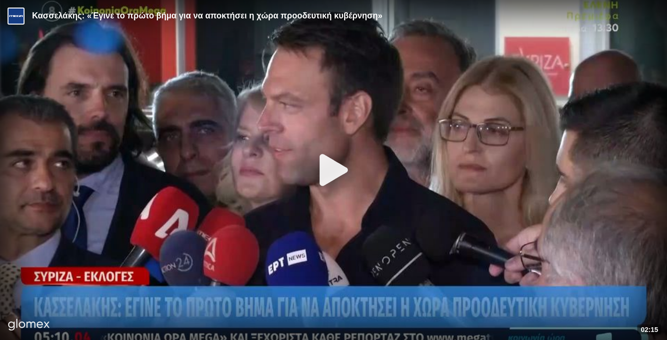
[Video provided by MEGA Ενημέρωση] (16, 16)
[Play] (333, 170)
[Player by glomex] (29, 325)
